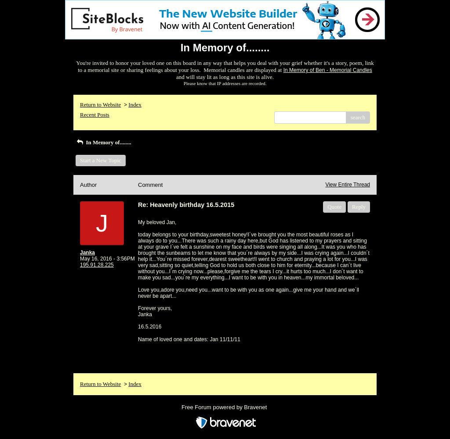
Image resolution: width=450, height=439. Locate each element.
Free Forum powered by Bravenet (225, 407)
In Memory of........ (103, 142)
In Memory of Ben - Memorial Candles (327, 70)
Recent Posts (94, 114)
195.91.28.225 (97, 265)
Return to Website (100, 104)
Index (135, 104)
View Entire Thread (347, 185)
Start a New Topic (100, 160)
